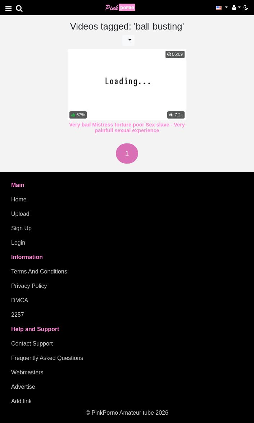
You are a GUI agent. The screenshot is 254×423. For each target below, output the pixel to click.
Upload (20, 214)
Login (18, 243)
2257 (17, 315)
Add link (21, 401)
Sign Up (21, 228)
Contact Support (32, 343)
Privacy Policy (29, 286)
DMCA (19, 300)
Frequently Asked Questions (47, 358)
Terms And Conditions (39, 271)
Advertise (23, 387)
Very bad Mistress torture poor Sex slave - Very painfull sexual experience (127, 127)
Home (19, 199)
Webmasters (27, 372)
